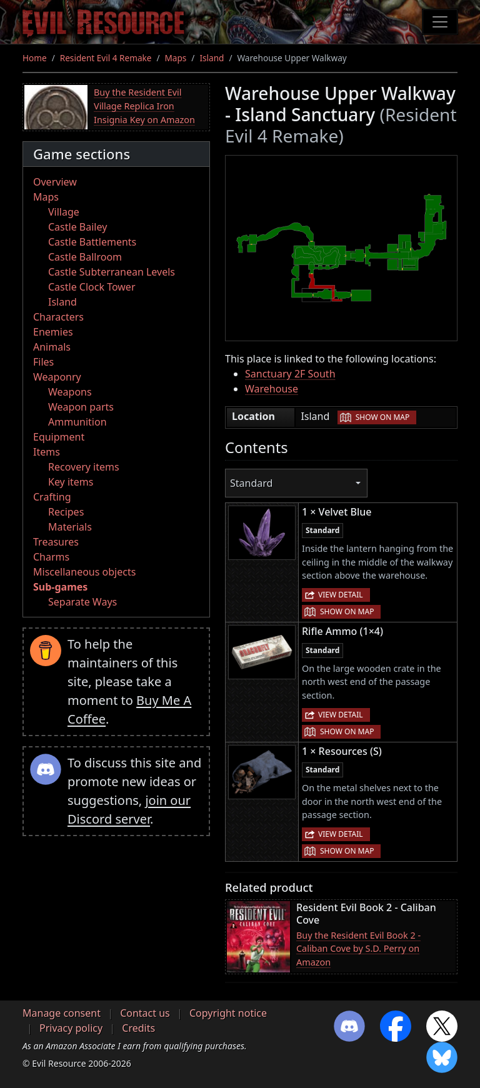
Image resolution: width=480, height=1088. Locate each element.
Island (211, 58)
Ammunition (77, 422)
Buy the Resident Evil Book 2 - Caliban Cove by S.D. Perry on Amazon (358, 948)
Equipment (58, 437)
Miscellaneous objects (84, 572)
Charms (51, 557)
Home (34, 58)
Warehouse (271, 389)
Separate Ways (82, 602)
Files (43, 362)
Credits (138, 1028)
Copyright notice (228, 1013)
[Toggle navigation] (440, 21)
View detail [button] (340, 594)
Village (63, 212)
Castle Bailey (77, 227)
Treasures (56, 542)
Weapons (70, 392)
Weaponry (57, 377)
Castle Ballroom (85, 257)
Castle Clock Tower (92, 287)
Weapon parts (81, 407)
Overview (55, 182)
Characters (58, 317)
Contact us (145, 1013)
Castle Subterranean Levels (111, 272)
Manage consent (61, 1013)
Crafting (52, 497)
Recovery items (83, 467)
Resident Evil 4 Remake (106, 58)
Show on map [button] (382, 417)
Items (46, 452)
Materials (70, 527)
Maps (176, 58)
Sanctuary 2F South (290, 374)
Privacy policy (70, 1028)
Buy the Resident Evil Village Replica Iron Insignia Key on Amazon (144, 105)
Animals (52, 347)
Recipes (66, 512)
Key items (70, 482)
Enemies (53, 332)
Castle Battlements (92, 242)
